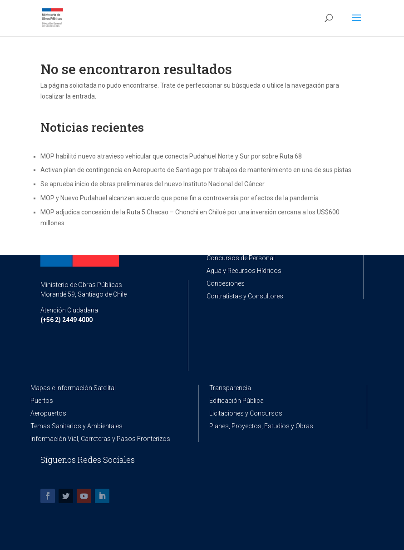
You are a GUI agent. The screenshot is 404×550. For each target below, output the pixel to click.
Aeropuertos (48, 413)
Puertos (41, 400)
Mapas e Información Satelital (73, 387)
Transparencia (230, 387)
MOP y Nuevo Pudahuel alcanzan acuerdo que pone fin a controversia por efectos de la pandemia (179, 198)
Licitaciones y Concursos (245, 413)
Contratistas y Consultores (245, 296)
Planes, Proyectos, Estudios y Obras (261, 426)
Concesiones (226, 283)
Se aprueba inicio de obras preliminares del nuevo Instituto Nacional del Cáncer (152, 184)
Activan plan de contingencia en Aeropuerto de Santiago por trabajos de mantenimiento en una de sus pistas (195, 169)
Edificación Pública (236, 400)
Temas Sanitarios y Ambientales (76, 426)
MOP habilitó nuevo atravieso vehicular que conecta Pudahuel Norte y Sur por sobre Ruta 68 (171, 156)
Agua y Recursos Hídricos (244, 270)
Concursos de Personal (241, 258)
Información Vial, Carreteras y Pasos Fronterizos (100, 438)
